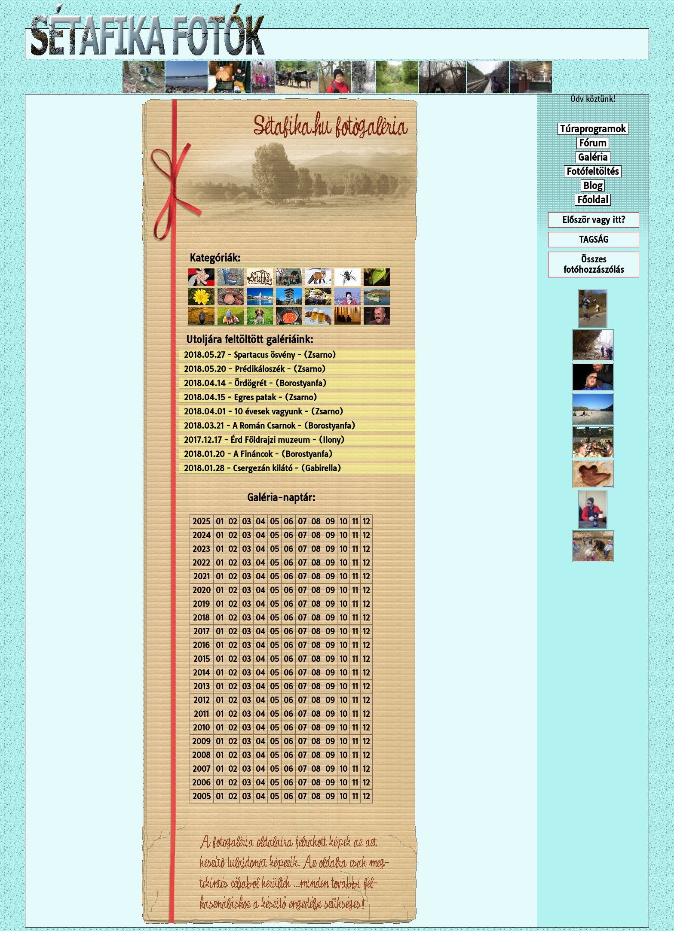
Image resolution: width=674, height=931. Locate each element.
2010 (201, 727)
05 (274, 521)
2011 (201, 713)
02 (232, 521)
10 (343, 521)
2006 (201, 782)
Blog (592, 185)
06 (288, 521)
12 (366, 521)
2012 (201, 700)
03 (246, 521)
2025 (201, 521)
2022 (201, 562)
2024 (202, 535)
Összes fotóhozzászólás (594, 264)
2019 (201, 603)
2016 (201, 645)
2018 (201, 617)
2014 (201, 672)
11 (355, 521)
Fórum (593, 143)
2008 (201, 755)
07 (302, 521)
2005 (202, 796)
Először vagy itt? (593, 220)
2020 (202, 590)
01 (220, 521)
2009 (201, 741)
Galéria (593, 157)
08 (316, 521)
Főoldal (592, 199)
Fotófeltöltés (593, 171)
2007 (201, 768)
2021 (201, 576)
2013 (201, 686)
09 (330, 521)
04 (260, 521)
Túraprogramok (593, 128)
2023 (201, 549)
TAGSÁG (593, 239)
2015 (201, 658)
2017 (201, 631)
